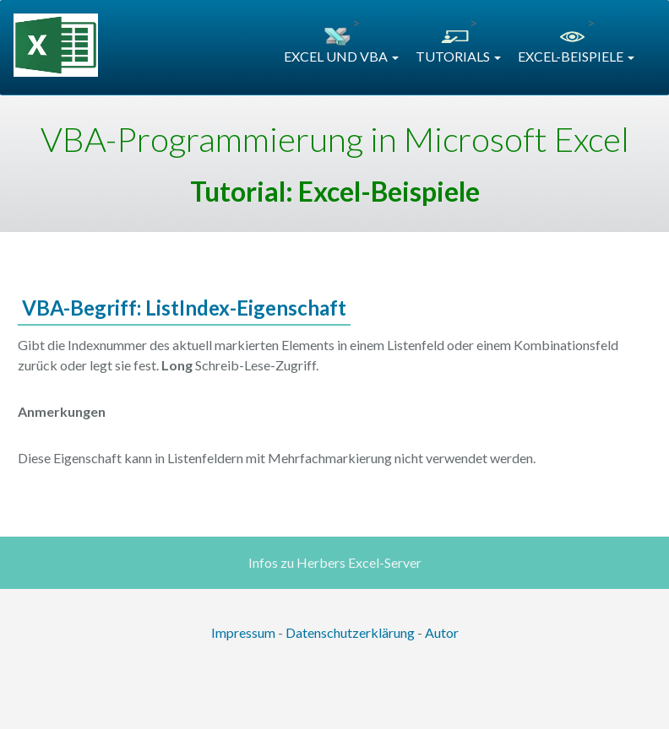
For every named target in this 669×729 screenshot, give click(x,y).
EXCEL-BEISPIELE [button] (576, 56)
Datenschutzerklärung (350, 632)
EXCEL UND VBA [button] (341, 56)
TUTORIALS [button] (458, 56)
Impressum (243, 632)
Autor (442, 632)
